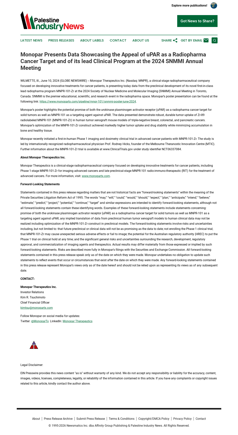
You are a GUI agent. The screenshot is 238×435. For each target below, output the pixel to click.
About (36, 418)
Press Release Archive (58, 418)
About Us (140, 40)
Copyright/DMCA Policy (153, 418)
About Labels (92, 40)
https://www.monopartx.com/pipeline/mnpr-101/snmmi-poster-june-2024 (88, 101)
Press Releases (61, 40)
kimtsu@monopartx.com (36, 308)
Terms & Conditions (121, 418)
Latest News (31, 40)
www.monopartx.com (96, 176)
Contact (118, 40)
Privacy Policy (182, 418)
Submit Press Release (90, 418)
